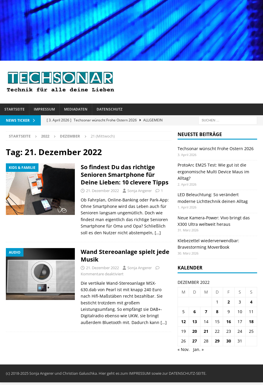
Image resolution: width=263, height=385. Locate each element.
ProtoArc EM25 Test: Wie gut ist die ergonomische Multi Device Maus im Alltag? (213, 171)
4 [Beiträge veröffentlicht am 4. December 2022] (251, 302)
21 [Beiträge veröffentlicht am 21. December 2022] (206, 331)
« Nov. (184, 349)
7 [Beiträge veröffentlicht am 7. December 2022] (206, 311)
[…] (158, 232)
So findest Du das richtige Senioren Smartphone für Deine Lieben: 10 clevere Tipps (124, 174)
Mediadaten (75, 109)
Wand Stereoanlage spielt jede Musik (125, 255)
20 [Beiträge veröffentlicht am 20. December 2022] (194, 331)
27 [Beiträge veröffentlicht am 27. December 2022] (194, 341)
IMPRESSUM (140, 373)
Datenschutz (109, 109)
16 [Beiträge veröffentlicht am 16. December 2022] (228, 321)
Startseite (14, 109)
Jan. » (198, 349)
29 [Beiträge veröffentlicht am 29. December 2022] (217, 341)
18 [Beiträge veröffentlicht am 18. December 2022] (251, 321)
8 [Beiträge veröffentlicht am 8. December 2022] (217, 311)
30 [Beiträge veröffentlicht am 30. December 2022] (228, 341)
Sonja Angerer (139, 190)
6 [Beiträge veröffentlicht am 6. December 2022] (194, 311)
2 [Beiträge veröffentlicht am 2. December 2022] (228, 302)
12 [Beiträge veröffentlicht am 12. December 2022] (183, 321)
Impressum (44, 109)
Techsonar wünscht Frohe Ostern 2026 (216, 148)
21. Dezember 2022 (102, 190)
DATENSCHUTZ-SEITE (187, 373)
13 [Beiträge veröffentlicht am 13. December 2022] (194, 321)
